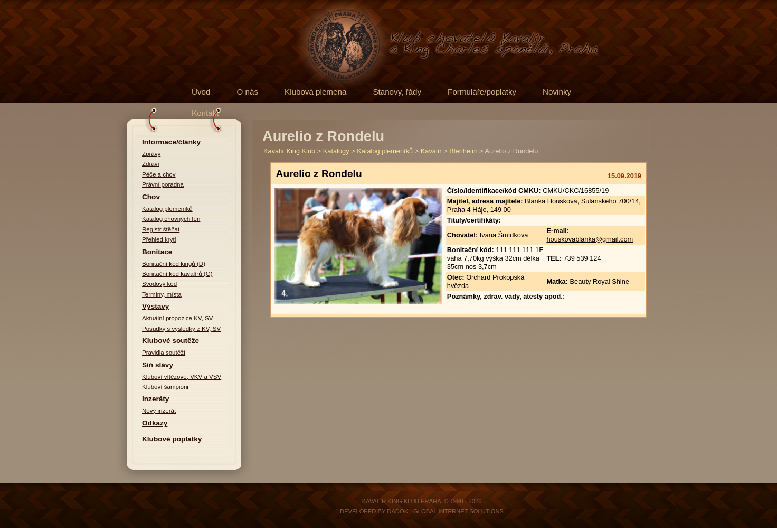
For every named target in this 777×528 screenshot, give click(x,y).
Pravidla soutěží (163, 352)
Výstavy (155, 306)
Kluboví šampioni (165, 387)
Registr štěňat (160, 229)
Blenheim (463, 151)
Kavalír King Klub (289, 151)
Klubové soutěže (170, 341)
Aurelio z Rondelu (319, 173)
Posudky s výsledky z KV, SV (181, 329)
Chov (151, 197)
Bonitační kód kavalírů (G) (177, 274)
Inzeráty (155, 399)
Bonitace (157, 252)
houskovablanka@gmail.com (589, 239)
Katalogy (336, 151)
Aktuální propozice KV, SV (177, 318)
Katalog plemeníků (167, 209)
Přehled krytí (159, 239)
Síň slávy (157, 365)
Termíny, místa (162, 294)
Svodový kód (159, 284)
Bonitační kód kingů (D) (173, 264)
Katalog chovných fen (171, 219)
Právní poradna (163, 184)
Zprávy (151, 154)
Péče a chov (159, 174)
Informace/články (171, 142)
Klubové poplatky (172, 439)
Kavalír (431, 151)
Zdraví (150, 164)
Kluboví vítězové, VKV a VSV (181, 377)
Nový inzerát (159, 410)
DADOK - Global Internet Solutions (445, 511)
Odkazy (154, 423)
